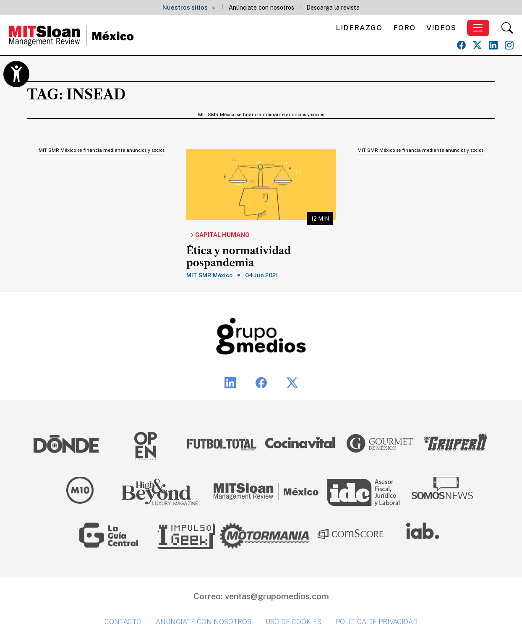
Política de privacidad (377, 622)
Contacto (122, 622)
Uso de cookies (293, 622)
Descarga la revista (333, 7)
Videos (441, 27)
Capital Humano (218, 235)
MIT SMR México (209, 275)
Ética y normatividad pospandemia (238, 257)
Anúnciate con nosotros (261, 7)
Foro (404, 27)
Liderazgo (359, 27)
